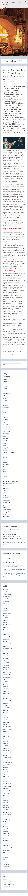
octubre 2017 (6, 703)
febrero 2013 (6, 836)
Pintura (5, 486)
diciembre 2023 (7, 613)
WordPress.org (7, 886)
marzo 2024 (6, 606)
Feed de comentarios (8, 884)
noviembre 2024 (7, 594)
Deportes (5, 417)
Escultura (5, 424)
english (5, 422)
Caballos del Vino (7, 393)
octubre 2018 (6, 674)
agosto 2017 (6, 708)
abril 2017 (5, 717)
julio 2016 (5, 738)
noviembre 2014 (7, 786)
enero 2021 (6, 622)
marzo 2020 (6, 634)
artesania (5, 386)
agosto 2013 (6, 821)
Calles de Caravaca (7, 395)
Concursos (5, 410)
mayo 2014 (5, 800)
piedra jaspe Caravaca (8, 483)
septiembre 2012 (7, 847)
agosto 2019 (6, 651)
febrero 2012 (6, 864)
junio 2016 (5, 741)
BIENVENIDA (6, 391)
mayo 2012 (5, 857)
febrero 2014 (6, 807)
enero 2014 (6, 810)
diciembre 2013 (7, 812)
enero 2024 (6, 610)
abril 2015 (5, 774)
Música (4, 471)
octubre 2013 (6, 817)
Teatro (4, 507)
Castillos (5, 400)
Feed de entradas (7, 882)
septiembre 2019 (7, 648)
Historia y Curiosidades (9, 452)
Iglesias (5, 457)
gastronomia (6, 450)
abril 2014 (5, 802)
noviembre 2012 (7, 843)
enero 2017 (5, 724)
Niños (4, 478)
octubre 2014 (6, 788)
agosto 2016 (6, 736)
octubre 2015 (6, 760)
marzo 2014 (6, 805)
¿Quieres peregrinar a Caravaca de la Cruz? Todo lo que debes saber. (14, 574)
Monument (6, 464)
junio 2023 (5, 615)
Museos (5, 469)
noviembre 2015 (7, 757)
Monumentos (6, 467)
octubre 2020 (6, 627)
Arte (4, 384)
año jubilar (5, 381)
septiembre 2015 (7, 762)
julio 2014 (5, 795)
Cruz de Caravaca (7, 414)
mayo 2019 (5, 658)
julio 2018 (5, 682)
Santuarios (5, 497)
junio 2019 (5, 655)
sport (4, 505)
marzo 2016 (6, 748)
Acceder (5, 879)
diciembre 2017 (7, 698)
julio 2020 (5, 629)
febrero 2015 (6, 779)
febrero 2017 (6, 722)
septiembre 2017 (7, 705)
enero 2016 (6, 753)
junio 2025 (5, 589)
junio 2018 (5, 684)
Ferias (4, 436)
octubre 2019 (6, 646)
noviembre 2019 (7, 644)
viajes (4, 514)
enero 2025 (6, 591)
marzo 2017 (6, 719)
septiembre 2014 (7, 791)
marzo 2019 (6, 663)
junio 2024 (5, 599)
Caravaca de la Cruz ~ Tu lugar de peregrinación (8, 4)
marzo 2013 (6, 833)
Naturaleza (5, 474)
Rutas (4, 495)
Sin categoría (12, 354)
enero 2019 (6, 667)
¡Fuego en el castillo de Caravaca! (11, 529)
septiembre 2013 (7, 819)
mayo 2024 (6, 601)
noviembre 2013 (7, 814)
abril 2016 (5, 746)
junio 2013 (5, 826)
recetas (4, 490)
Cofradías (5, 405)
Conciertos (6, 407)
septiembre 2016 (7, 734)
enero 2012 (6, 866)
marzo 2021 (6, 620)
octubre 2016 (6, 731)
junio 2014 (5, 798)
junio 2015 (5, 769)
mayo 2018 (5, 686)
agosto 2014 (6, 793)
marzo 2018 (6, 691)
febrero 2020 (6, 636)
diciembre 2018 (7, 670)
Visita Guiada (6, 516)
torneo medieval (7, 509)
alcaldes (5, 379)
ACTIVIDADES (6, 377)
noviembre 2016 (7, 729)
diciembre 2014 (7, 783)
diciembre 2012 (7, 840)
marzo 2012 (6, 862)
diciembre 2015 (7, 755)
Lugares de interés (8, 459)
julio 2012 (5, 852)
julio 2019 (5, 653)
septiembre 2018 (7, 677)
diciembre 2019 (7, 641)
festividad (5, 441)
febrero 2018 (6, 693)
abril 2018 (5, 689)
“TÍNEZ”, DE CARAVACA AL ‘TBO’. (11, 534)
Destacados (6, 419)
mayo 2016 (5, 743)
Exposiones (6, 433)
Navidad (5, 476)
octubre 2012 (6, 845)
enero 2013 (5, 838)
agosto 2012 (6, 850)
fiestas (4, 445)
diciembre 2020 (7, 625)
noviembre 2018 (7, 672)
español (6, 354)
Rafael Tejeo (6, 488)
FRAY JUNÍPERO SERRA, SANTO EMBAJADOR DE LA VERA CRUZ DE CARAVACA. (12, 538)
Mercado (5, 462)
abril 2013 (5, 831)
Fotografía (5, 448)
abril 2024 (5, 603)
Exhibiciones (6, 431)
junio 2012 (5, 855)
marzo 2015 (6, 776)
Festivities (5, 443)
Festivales (5, 438)
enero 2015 (5, 781)
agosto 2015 (6, 764)
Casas (4, 398)
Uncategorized (7, 512)
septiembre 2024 (7, 596)
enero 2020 (6, 639)
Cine (4, 403)
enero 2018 (6, 696)
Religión (5, 493)
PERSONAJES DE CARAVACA (10, 481)
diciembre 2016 (7, 727)
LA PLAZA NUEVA (7, 532)
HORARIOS (5, 455)
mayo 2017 (5, 715)
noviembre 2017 (7, 700)
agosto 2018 (6, 679)
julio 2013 (5, 824)
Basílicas (5, 388)
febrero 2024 (6, 608)
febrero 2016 (6, 750)
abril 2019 (5, 660)
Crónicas (5, 412)
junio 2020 (6, 632)
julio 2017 (5, 710)
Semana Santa (6, 500)
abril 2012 (5, 859)
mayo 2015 (5, 772)
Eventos (5, 429)
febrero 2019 (6, 665)
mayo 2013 (5, 828)
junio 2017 (5, 712)
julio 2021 (5, 618)
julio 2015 (5, 767)
